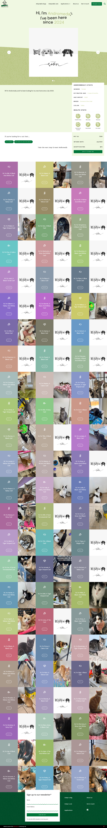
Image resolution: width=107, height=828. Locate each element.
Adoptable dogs (41, 4)
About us (76, 4)
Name (28, 800)
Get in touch (85, 4)
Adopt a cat (68, 804)
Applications (68, 810)
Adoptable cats (53, 4)
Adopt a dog (68, 797)
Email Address (30, 806)
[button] (66, 4)
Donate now (97, 4)
